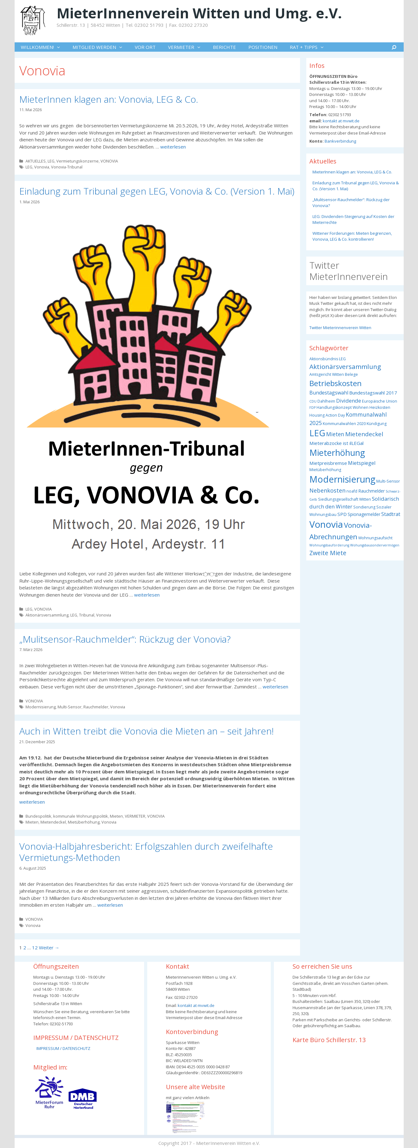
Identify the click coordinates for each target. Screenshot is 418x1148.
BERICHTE (224, 47)
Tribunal (86, 615)
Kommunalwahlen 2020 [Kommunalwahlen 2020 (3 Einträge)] (344, 423)
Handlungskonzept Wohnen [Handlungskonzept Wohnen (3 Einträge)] (343, 407)
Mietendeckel (53, 822)
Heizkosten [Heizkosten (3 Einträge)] (379, 407)
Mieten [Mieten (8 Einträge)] (335, 434)
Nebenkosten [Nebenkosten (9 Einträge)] (327, 490)
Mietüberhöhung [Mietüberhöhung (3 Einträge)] (325, 469)
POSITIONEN (262, 47)
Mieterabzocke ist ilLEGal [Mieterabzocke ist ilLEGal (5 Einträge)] (336, 443)
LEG (51, 161)
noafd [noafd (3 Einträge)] (351, 491)
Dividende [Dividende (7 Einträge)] (348, 400)
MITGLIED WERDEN (101, 47)
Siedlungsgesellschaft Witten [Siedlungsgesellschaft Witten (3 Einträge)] (344, 499)
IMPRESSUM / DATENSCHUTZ (63, 1048)
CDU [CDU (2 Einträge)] (313, 401)
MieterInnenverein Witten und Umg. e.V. (199, 12)
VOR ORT (145, 47)
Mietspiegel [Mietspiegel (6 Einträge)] (361, 463)
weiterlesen (173, 147)
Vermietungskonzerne (77, 161)
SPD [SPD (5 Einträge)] (342, 514)
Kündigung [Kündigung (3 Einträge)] (377, 423)
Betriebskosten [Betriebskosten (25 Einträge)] (335, 383)
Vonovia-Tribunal (66, 167)
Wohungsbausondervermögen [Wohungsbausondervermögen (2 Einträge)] (374, 545)
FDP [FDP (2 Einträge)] (312, 407)
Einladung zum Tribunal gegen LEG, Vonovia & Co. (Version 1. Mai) (156, 191)
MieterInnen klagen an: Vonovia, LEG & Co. (108, 99)
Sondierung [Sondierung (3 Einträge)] (364, 507)
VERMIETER (187, 47)
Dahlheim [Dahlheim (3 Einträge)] (326, 401)
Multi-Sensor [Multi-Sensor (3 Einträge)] (388, 481)
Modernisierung (41, 707)
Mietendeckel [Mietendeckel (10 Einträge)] (364, 434)
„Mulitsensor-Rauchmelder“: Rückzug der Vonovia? (125, 639)
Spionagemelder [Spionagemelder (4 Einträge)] (364, 514)
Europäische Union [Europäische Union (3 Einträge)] (379, 401)
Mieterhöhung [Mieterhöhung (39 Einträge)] (337, 452)
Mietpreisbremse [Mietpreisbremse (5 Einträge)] (328, 463)
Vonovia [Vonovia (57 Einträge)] (326, 524)
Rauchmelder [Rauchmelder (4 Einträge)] (371, 491)
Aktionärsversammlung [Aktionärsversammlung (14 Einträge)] (345, 366)
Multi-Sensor (70, 707)
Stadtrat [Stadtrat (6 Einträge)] (390, 514)
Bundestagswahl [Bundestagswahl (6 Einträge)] (328, 392)
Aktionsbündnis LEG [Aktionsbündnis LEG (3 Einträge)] (327, 358)
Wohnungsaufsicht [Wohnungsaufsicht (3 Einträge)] (375, 538)
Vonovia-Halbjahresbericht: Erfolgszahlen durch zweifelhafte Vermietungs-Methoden (146, 852)
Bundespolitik (38, 816)
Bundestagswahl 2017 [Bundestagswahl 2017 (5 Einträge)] (373, 393)
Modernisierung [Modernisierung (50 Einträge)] (342, 479)
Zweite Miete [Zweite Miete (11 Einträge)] (327, 553)
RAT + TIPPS (310, 47)
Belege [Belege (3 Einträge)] (351, 374)
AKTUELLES (36, 161)
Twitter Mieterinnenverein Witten (340, 327)
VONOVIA (109, 161)
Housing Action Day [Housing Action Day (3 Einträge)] (327, 415)
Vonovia (41, 167)
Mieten (116, 816)
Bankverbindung (340, 141)
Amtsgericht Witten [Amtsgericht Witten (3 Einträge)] (326, 374)
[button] (60, 47)
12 (35, 947)
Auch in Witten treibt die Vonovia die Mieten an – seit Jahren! (146, 731)
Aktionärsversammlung (47, 615)
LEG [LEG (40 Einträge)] (317, 433)
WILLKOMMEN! (43, 47)
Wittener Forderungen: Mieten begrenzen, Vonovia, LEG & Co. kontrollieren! (352, 236)
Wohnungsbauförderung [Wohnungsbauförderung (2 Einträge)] (329, 545)
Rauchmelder (95, 707)
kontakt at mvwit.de (340, 121)
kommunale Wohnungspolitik (80, 816)
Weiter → (49, 947)
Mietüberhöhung (84, 822)
